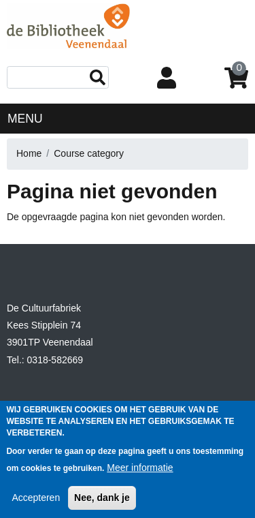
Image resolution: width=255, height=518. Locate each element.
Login (169, 79)
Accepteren (36, 506)
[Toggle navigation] (237, 118)
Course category (89, 153)
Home (28, 153)
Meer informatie (140, 476)
